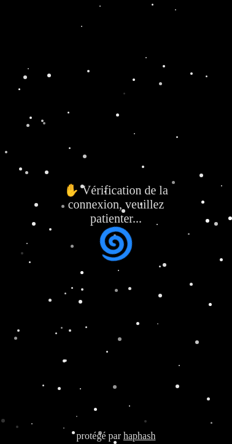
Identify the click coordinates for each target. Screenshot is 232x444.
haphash (139, 436)
